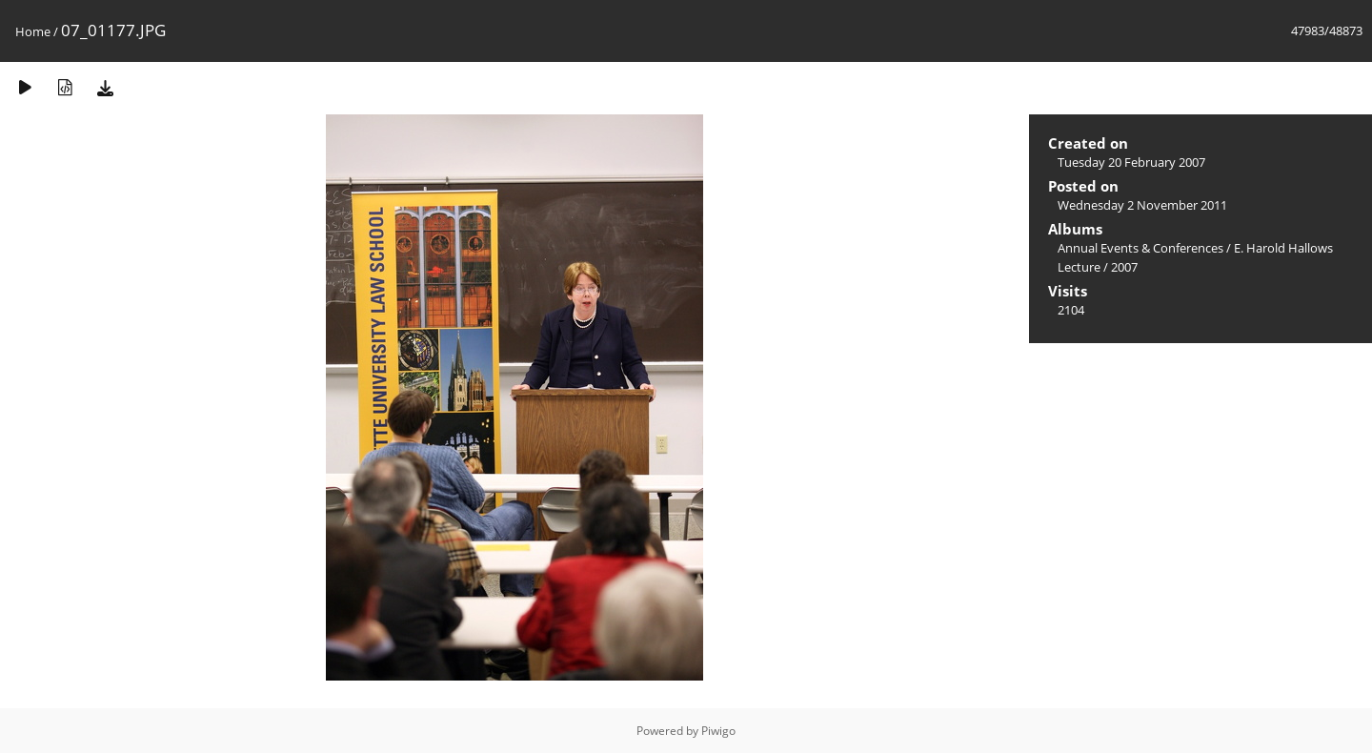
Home (32, 31)
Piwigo (718, 730)
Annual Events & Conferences (1140, 247)
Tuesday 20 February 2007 (1131, 162)
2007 (1124, 266)
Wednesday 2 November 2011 (1142, 205)
